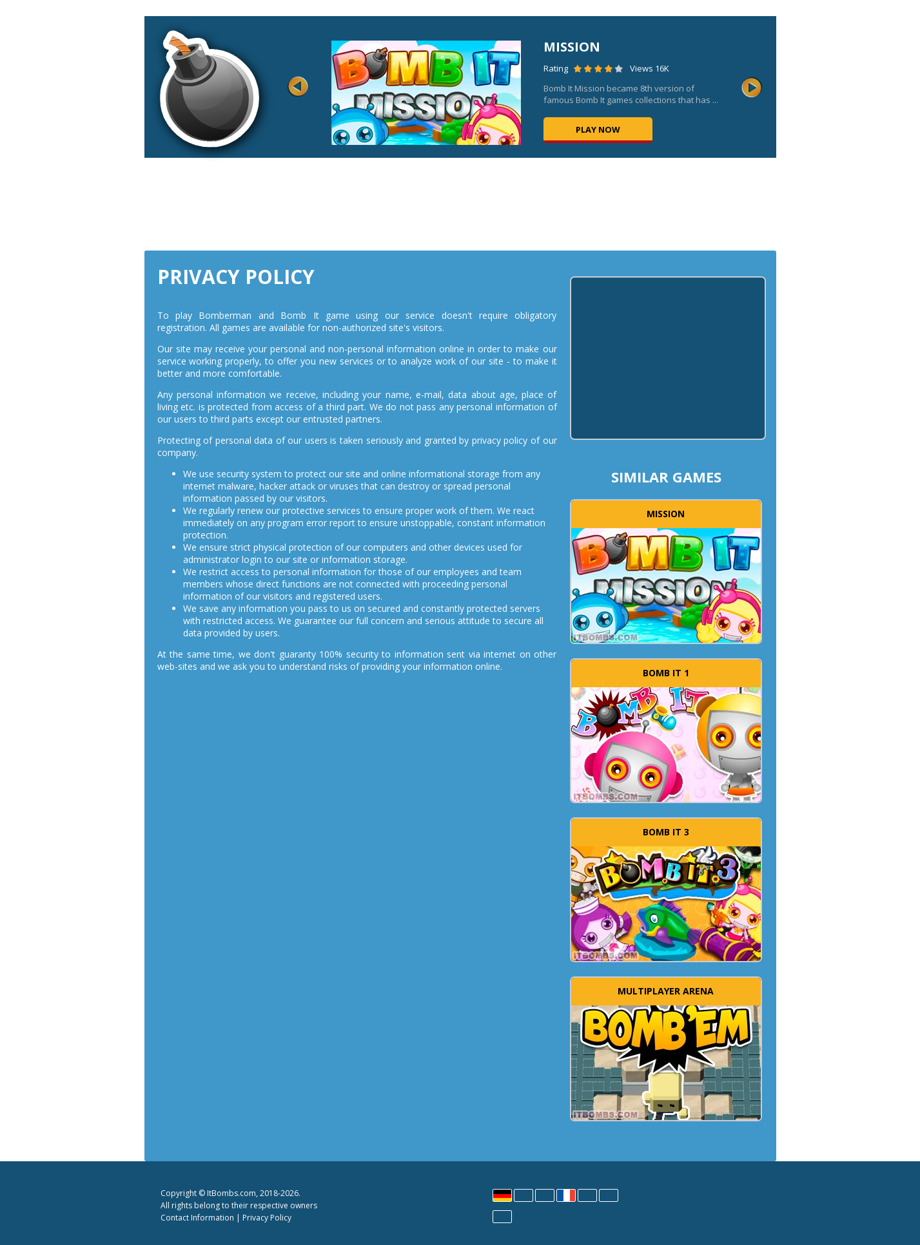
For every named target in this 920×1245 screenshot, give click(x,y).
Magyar (587, 1195)
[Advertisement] (460, 203)
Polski (608, 1195)
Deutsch (502, 1195)
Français (566, 1195)
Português (502, 1216)
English (523, 1195)
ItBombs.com (231, 1193)
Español (544, 1195)
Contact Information (197, 1217)
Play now (598, 129)
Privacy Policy (266, 1217)
